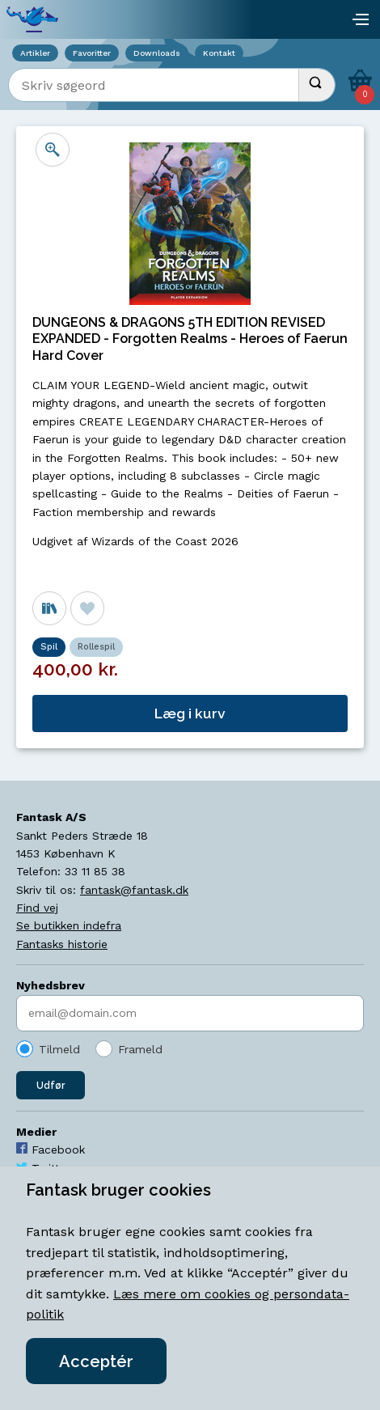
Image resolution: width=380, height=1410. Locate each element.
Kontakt (219, 53)
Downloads (156, 53)
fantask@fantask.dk (134, 889)
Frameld (140, 1049)
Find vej (37, 907)
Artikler (35, 53)
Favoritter (92, 53)
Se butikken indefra (68, 925)
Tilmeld (59, 1049)
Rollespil (96, 646)
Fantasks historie (62, 944)
